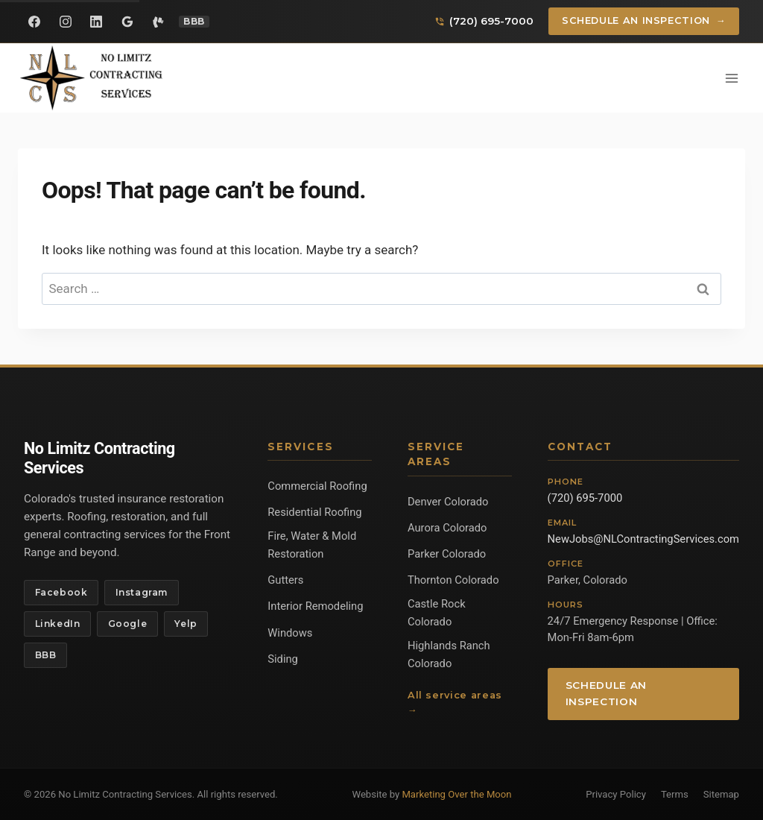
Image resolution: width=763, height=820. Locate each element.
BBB (46, 654)
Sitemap (721, 794)
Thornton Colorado (453, 580)
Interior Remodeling (315, 606)
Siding (282, 659)
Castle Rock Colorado (437, 612)
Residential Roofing (314, 512)
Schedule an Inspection (644, 20)
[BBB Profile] (194, 22)
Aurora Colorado (447, 527)
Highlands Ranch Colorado (449, 654)
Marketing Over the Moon (456, 794)
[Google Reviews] (127, 21)
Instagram (141, 592)
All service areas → (455, 703)
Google (128, 623)
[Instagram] (65, 21)
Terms (674, 794)
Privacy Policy (616, 794)
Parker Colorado (447, 554)
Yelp (185, 623)
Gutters (285, 580)
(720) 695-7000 (585, 498)
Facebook (61, 592)
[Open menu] (731, 77)
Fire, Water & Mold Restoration (311, 545)
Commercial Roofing (317, 486)
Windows (289, 633)
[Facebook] (34, 21)
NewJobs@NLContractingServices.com (643, 539)
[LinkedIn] (96, 21)
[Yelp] (158, 21)
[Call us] (484, 21)
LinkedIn (57, 623)
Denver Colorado (448, 501)
